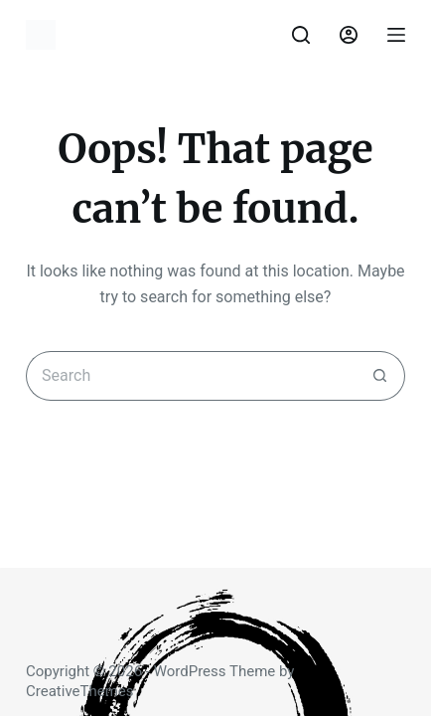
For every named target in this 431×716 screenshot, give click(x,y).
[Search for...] (191, 376)
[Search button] (380, 376)
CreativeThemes (80, 691)
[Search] (301, 35)
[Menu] (396, 35)
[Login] (349, 35)
